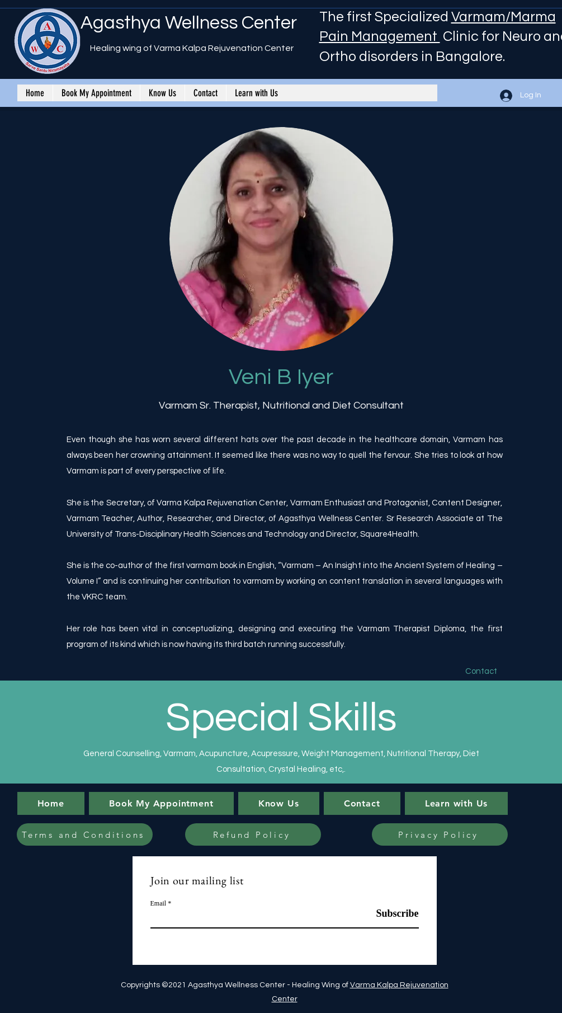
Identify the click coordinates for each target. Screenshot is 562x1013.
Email (158, 903)
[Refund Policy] (253, 834)
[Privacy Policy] (440, 834)
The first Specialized (385, 17)
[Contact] (481, 671)
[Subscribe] (390, 914)
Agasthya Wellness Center (189, 22)
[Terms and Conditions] (85, 834)
